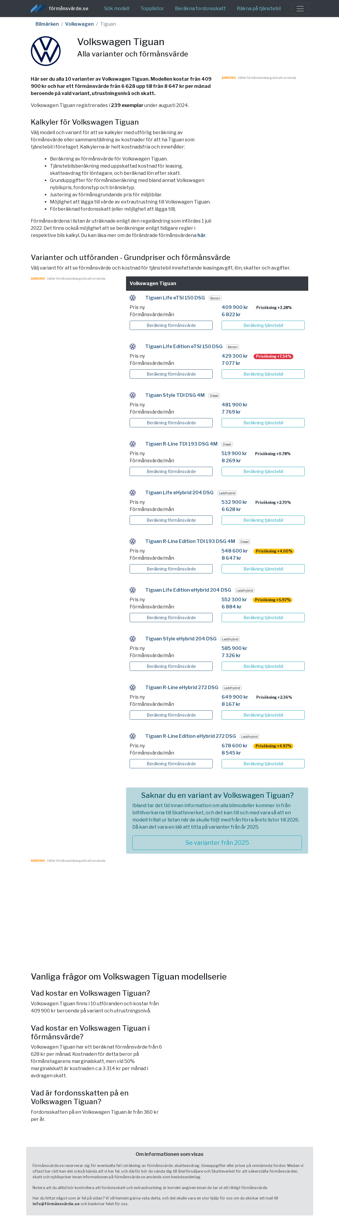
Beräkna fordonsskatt (200, 8)
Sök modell (116, 8)
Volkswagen (79, 24)
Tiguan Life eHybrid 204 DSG (179, 492)
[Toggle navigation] (300, 9)
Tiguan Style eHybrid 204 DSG (181, 639)
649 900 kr (235, 697)
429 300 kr (235, 356)
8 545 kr (231, 753)
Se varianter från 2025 (217, 842)
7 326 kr (231, 655)
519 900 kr (234, 453)
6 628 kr (231, 509)
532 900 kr (234, 502)
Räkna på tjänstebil (259, 8)
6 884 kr (232, 607)
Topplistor (152, 8)
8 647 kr (231, 558)
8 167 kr (231, 704)
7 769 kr (231, 412)
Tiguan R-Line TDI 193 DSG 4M (181, 444)
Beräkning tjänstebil (263, 325)
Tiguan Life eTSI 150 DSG (175, 298)
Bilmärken (47, 24)
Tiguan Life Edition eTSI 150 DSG (184, 346)
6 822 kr (231, 314)
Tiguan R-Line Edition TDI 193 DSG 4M (190, 541)
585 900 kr (234, 648)
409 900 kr (235, 307)
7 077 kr (231, 363)
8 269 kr (231, 460)
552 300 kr (234, 599)
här (201, 235)
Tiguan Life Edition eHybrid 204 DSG (188, 590)
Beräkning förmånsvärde (171, 325)
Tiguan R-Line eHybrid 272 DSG (181, 687)
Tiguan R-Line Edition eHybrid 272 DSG (190, 736)
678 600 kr (235, 746)
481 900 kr (235, 405)
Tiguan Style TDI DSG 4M (175, 395)
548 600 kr (235, 551)
